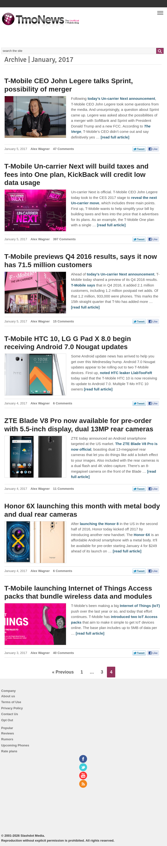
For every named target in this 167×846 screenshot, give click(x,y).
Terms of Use (11, 702)
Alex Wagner (40, 149)
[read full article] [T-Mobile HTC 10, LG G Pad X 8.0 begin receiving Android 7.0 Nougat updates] (98, 389)
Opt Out (7, 720)
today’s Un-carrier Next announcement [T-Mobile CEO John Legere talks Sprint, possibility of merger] (121, 98)
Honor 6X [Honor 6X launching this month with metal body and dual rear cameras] (142, 535)
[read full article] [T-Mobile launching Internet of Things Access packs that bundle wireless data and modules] (90, 633)
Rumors (7, 739)
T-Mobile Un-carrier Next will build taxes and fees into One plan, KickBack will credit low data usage (76, 174)
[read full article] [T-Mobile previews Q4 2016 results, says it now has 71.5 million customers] (85, 307)
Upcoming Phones (15, 745)
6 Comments (62, 403)
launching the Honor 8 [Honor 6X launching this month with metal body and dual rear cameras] (99, 524)
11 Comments (63, 489)
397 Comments (64, 239)
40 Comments (63, 653)
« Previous (63, 672)
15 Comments (63, 321)
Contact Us (9, 714)
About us (8, 696)
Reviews (7, 733)
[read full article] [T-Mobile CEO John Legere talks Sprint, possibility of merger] (115, 137)
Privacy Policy (12, 708)
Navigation (160, 14)
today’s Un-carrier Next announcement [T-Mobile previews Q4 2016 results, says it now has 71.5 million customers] (120, 274)
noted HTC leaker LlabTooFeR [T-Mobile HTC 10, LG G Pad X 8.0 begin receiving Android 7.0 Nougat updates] (126, 373)
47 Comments (63, 149)
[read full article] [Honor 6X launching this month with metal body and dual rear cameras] (127, 551)
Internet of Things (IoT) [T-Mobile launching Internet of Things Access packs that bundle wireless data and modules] (140, 606)
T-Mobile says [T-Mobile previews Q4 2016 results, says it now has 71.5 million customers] (83, 285)
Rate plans (9, 751)
